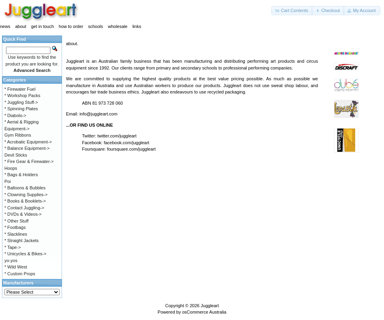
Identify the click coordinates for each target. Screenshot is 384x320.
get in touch (42, 26)
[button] (292, 10)
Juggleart (210, 305)
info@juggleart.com (99, 113)
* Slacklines (15, 234)
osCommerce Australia (204, 312)
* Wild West (15, 266)
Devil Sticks (15, 155)
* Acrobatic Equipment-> (28, 141)
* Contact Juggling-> (24, 207)
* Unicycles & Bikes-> (25, 253)
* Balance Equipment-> (27, 148)
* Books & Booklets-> (25, 201)
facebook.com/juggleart (126, 142)
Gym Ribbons (17, 135)
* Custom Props (19, 273)
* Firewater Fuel (20, 89)
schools (95, 26)
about (20, 26)
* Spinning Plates (21, 108)
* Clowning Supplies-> (26, 194)
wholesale (118, 26)
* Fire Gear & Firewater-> (29, 161)
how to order (71, 26)
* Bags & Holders (21, 174)
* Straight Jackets (21, 240)
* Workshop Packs (22, 95)
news (5, 26)
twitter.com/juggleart (117, 135)
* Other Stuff (16, 221)
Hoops (10, 168)
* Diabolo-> (15, 115)
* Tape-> (12, 247)
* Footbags (15, 227)
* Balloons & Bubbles (25, 187)
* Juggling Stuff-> (21, 102)
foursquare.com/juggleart (131, 149)
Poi (7, 181)
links (136, 26)
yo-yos (10, 260)
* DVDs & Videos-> (23, 214)
